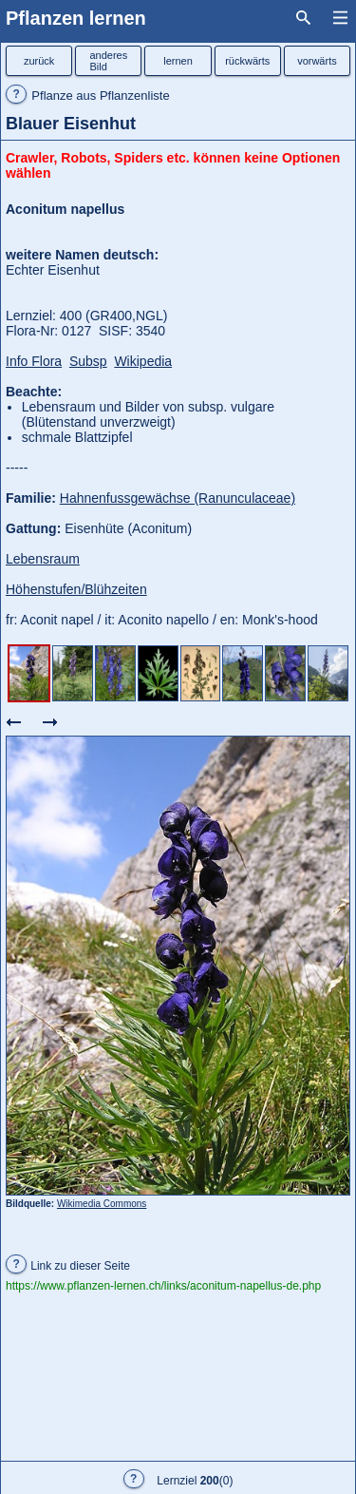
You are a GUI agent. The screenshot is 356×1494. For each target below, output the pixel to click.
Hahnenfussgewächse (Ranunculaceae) (177, 498)
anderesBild (108, 60)
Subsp (88, 361)
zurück (39, 61)
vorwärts (317, 61)
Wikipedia (143, 361)
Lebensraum (43, 558)
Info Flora (34, 361)
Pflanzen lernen (76, 18)
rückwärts (247, 61)
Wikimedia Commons (101, 1203)
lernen (178, 61)
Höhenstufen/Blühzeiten (76, 589)
